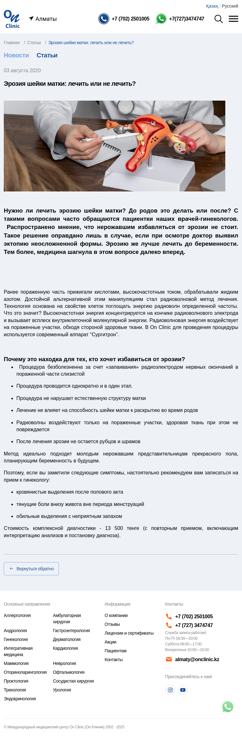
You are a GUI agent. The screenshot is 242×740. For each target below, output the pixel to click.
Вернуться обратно (31, 568)
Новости (16, 55)
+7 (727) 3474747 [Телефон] (189, 625)
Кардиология (65, 648)
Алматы (42, 18)
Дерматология (66, 639)
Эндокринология (20, 698)
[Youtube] (183, 690)
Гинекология (16, 639)
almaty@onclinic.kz (191, 659)
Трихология (15, 689)
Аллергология (17, 615)
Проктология (16, 681)
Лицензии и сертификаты (129, 633)
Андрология (15, 630)
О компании (116, 615)
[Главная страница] (12, 18)
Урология (62, 689)
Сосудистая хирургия (73, 681)
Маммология (16, 663)
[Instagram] (170, 690)
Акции (110, 641)
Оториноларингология (25, 672)
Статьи (47, 55)
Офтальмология (68, 672)
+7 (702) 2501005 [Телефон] (189, 616)
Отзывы (112, 624)
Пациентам (115, 650)
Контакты (114, 659)
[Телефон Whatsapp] (180, 18)
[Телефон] (123, 18)
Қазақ (212, 6)
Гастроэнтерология (71, 630)
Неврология (64, 663)
